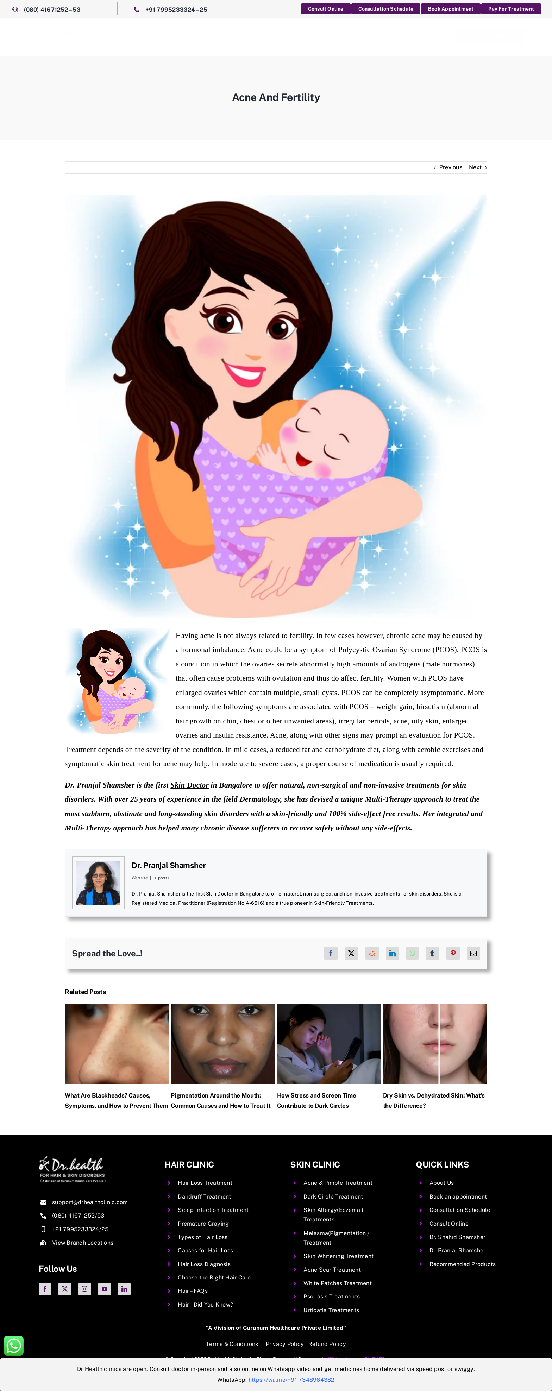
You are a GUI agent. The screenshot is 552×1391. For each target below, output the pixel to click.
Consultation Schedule (459, 1210)
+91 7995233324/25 (80, 1229)
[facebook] (45, 1289)
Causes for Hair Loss (205, 1250)
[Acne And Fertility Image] (276, 406)
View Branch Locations (82, 1242)
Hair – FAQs (193, 1291)
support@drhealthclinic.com (90, 1202)
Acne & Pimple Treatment (337, 1183)
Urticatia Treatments (331, 1310)
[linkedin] (124, 1289)
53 (76, 9)
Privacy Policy (285, 1344)
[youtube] (104, 1289)
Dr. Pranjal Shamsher (169, 865)
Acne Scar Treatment (332, 1269)
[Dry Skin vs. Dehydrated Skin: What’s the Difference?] (435, 1007)
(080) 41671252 (46, 9)
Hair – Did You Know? (205, 1304)
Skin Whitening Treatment (338, 1256)
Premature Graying (203, 1223)
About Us (441, 1183)
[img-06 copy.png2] (72, 1158)
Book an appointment (458, 1196)
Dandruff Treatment (204, 1196)
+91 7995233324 (170, 9)
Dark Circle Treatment (333, 1196)
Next (475, 167)
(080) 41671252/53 (78, 1215)
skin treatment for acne (141, 763)
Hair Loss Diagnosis (204, 1264)
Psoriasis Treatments (331, 1296)
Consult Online (449, 1223)
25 (203, 9)
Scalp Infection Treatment (213, 1210)
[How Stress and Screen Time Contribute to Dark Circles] (329, 1007)
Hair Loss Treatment (205, 1183)
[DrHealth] (45, 24)
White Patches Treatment (337, 1283)
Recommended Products (462, 1264)
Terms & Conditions (232, 1344)
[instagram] (84, 1289)
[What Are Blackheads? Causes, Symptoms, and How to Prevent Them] (117, 1007)
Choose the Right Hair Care (214, 1277)
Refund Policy (327, 1344)
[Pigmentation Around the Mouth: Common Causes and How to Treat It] (223, 1007)
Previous (450, 167)
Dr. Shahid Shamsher (457, 1237)
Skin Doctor (189, 785)
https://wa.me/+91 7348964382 (292, 1380)
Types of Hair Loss (202, 1237)
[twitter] (64, 1289)
